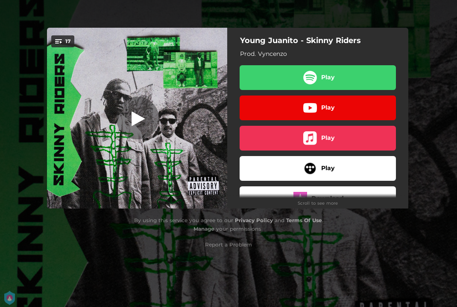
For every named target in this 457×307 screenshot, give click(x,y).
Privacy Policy (254, 220)
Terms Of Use (304, 220)
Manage (203, 229)
